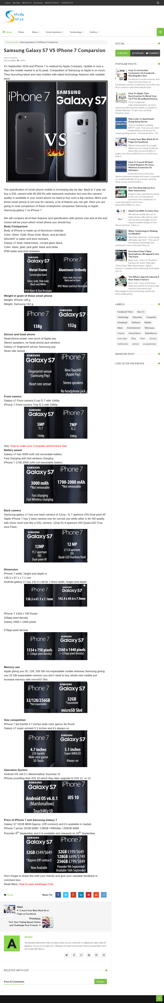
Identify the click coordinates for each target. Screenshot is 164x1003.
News (120, 328)
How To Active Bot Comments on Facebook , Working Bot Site (141, 73)
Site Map (16, 3)
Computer (151, 317)
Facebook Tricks (125, 312)
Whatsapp (149, 328)
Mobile (16, 42)
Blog (134, 338)
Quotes (152, 338)
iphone (135, 344)
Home (7, 3)
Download (122, 322)
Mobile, (23, 60)
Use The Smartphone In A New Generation (141, 189)
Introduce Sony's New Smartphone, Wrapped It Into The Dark (143, 254)
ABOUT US (26, 3)
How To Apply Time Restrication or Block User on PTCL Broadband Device (142, 96)
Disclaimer (38, 3)
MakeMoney (151, 333)
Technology (123, 317)
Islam (142, 338)
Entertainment (133, 328)
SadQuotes (123, 344)
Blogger (100, 969)
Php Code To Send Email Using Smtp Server (141, 120)
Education (137, 317)
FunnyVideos (135, 333)
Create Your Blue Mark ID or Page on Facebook (143, 140)
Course (121, 333)
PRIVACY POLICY (52, 3)
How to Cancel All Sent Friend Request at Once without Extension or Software (141, 166)
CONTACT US (67, 3)
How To (141, 312)
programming (149, 344)
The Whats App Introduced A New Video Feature (143, 278)
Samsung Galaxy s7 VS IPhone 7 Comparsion (55, 50)
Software (136, 322)
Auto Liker (122, 338)
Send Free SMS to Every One (143, 210)
